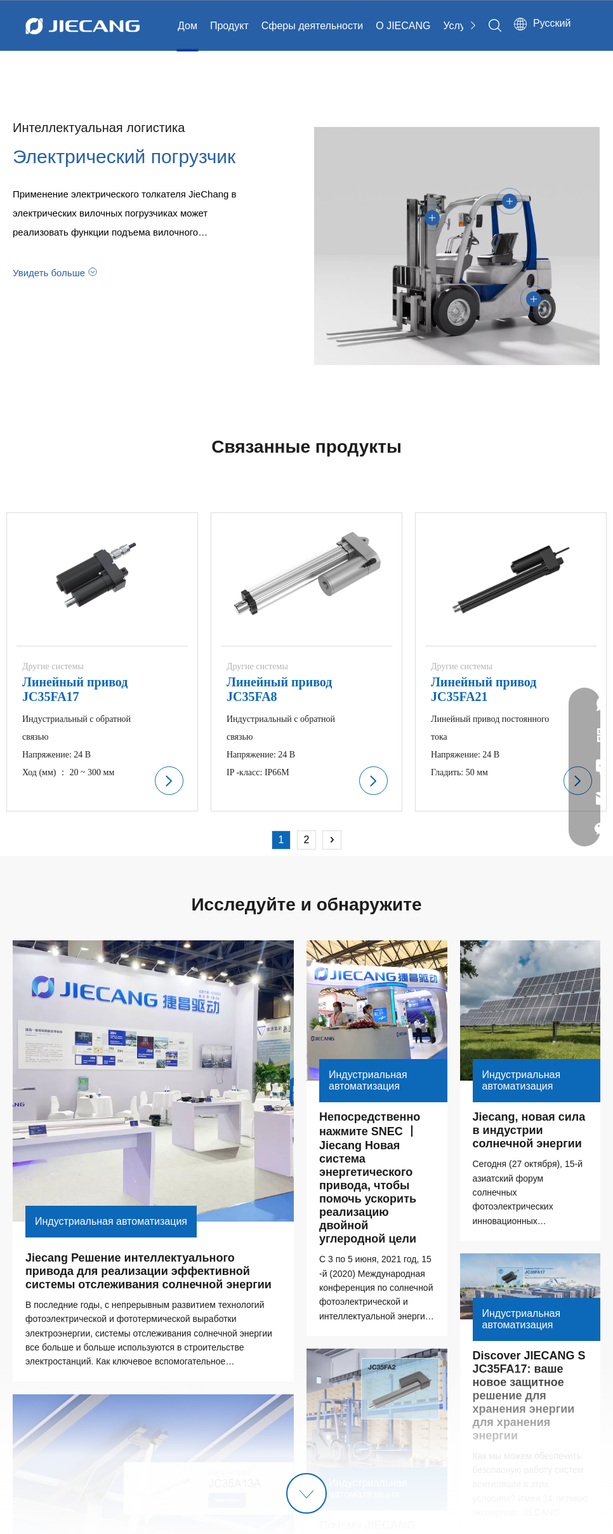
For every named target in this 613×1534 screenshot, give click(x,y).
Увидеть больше (49, 271)
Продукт (229, 25)
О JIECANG (403, 25)
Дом (187, 25)
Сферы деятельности (312, 25)
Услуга (459, 25)
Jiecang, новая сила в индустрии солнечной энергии (531, 1130)
